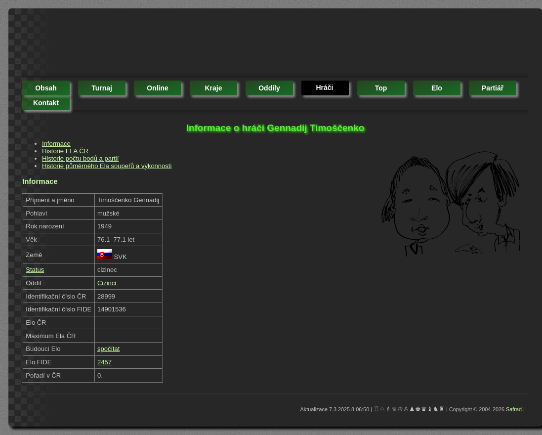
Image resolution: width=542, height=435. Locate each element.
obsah (46, 88)
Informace (56, 143)
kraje (213, 88)
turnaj (101, 88)
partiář (492, 88)
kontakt (46, 103)
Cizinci (106, 283)
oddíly (269, 88)
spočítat (108, 348)
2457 (104, 362)
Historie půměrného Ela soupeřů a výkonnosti (106, 166)
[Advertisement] (202, 44)
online (157, 88)
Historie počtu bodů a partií (80, 158)
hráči (324, 87)
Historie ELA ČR (65, 151)
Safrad (514, 409)
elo (436, 88)
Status (35, 269)
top (381, 88)
